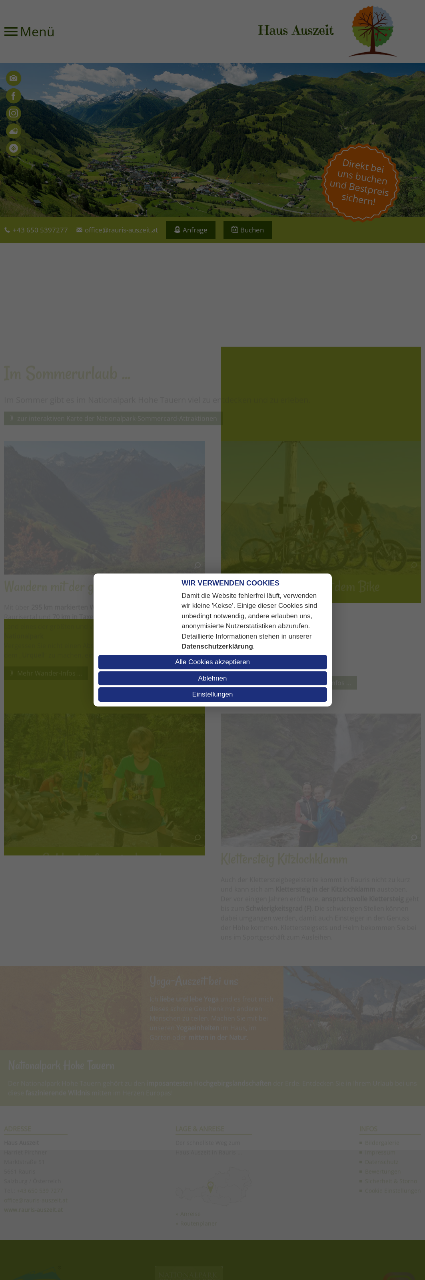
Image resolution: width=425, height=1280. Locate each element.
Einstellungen (212, 694)
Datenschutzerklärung (217, 646)
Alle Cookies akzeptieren (212, 662)
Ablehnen (212, 678)
